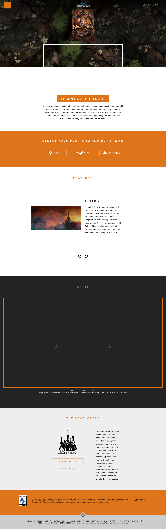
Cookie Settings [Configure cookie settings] (92, 521)
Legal (29, 521)
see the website (68, 462)
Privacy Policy (59, 521)
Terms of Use (42, 521)
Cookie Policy (75, 521)
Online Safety (110, 521)
